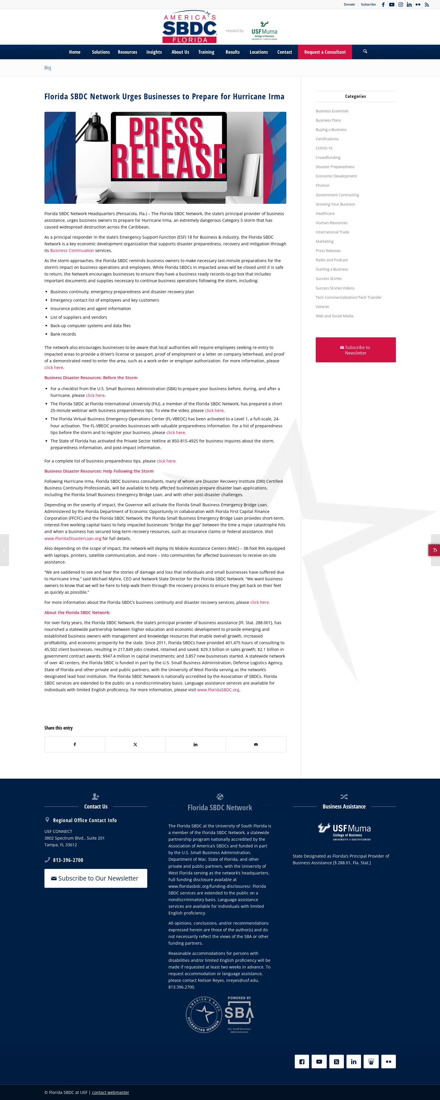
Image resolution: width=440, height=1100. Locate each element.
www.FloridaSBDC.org (218, 689)
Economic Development (336, 176)
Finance (322, 185)
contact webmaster (110, 1092)
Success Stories (329, 278)
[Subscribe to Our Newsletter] (96, 878)
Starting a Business (332, 269)
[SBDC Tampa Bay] (220, 26)
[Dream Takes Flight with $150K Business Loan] (4, 550)
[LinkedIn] (353, 1061)
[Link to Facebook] (383, 4)
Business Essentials (332, 111)
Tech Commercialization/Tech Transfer (349, 297)
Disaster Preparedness (335, 166)
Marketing (324, 241)
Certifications (327, 138)
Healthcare (325, 213)
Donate (349, 4)
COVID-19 (324, 148)
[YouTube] (319, 1061)
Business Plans (328, 120)
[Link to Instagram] (400, 4)
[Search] (365, 52)
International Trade (332, 232)
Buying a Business (331, 129)
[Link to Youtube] (392, 4)
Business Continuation (72, 250)
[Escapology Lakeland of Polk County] (435, 550)
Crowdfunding (328, 157)
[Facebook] (302, 1061)
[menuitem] (349, 4)
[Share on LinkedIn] (196, 744)
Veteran (322, 306)
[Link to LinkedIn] (409, 4)
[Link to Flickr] (418, 4)
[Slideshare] (371, 1061)
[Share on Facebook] (75, 744)
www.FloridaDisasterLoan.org (72, 538)
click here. (167, 461)
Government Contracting (337, 194)
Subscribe (368, 4)
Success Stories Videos (335, 288)
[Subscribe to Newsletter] (356, 349)
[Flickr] (388, 1061)
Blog (47, 67)
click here (53, 367)
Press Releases (328, 250)
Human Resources (331, 222)
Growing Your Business (335, 204)
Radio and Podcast (332, 259)
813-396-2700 (68, 859)
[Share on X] (135, 744)
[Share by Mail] (256, 744)
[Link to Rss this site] (427, 4)
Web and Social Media (334, 315)
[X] (336, 1061)
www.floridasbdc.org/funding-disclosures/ (209, 886)
